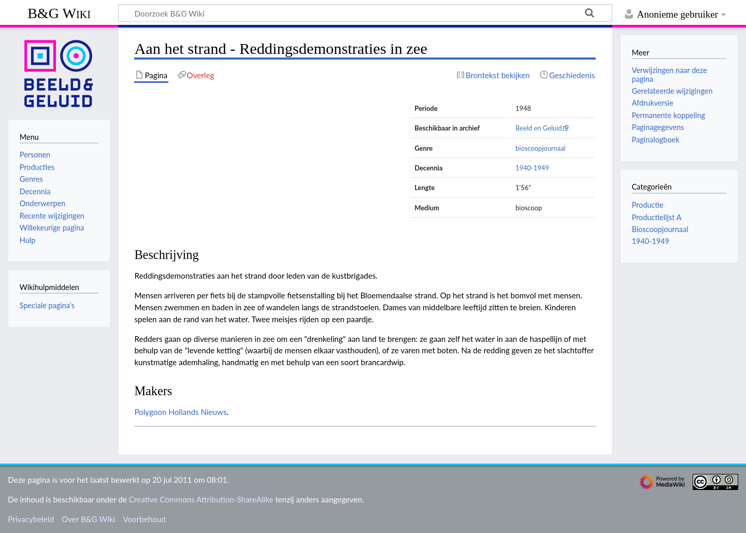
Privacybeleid (31, 519)
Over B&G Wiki (88, 519)
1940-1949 (532, 168)
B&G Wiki (59, 13)
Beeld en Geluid (538, 128)
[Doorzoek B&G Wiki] (365, 13)
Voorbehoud (144, 519)
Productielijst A (656, 217)
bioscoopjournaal (540, 148)
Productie (647, 204)
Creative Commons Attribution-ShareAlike (201, 499)
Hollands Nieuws (197, 411)
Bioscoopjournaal (660, 229)
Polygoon (150, 411)
